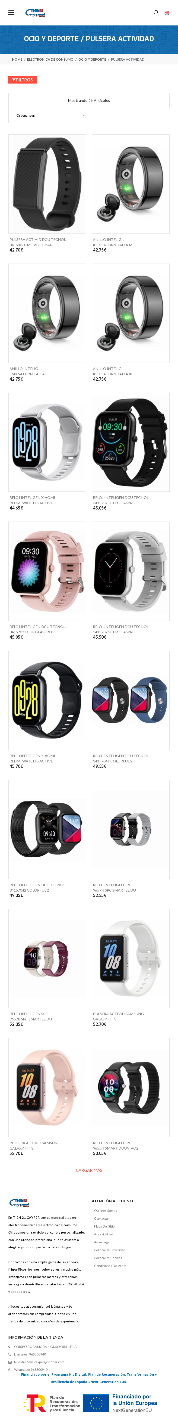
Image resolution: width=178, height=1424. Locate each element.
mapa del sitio (104, 1226)
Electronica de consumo (50, 59)
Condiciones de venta (110, 1266)
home (17, 59)
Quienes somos (105, 1211)
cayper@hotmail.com (49, 1362)
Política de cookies (108, 1258)
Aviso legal (102, 1242)
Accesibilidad (103, 1234)
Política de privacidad (109, 1250)
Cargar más (89, 1170)
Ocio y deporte (92, 59)
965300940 (37, 1354)
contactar (101, 1218)
